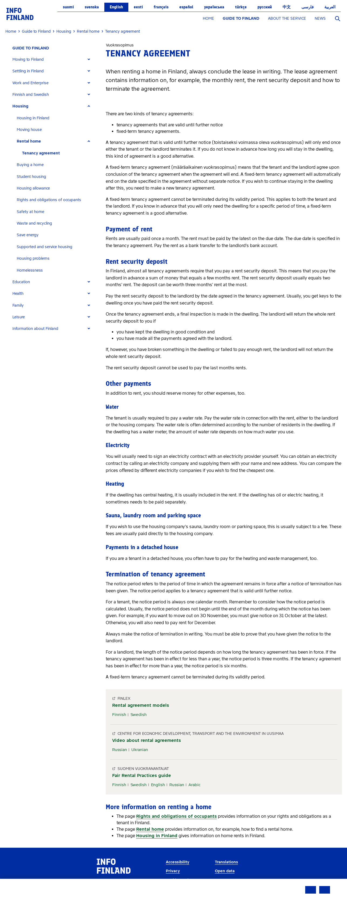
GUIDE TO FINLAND (241, 18)
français (161, 7)
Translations (226, 862)
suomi (68, 7)
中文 (287, 7)
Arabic (194, 784)
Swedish (138, 714)
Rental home (29, 141)
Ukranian (139, 749)
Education (21, 282)
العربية (329, 7)
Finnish (119, 714)
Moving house (29, 129)
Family (18, 305)
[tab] (53, 59)
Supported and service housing (44, 247)
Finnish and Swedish (30, 94)
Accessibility (177, 862)
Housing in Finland (33, 118)
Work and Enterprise (30, 83)
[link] (19, 13)
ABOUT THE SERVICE (287, 18)
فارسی (307, 7)
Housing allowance (33, 188)
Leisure (18, 317)
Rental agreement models (140, 705)
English (116, 7)
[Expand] (89, 59)
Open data (225, 871)
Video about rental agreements (146, 740)
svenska (92, 7)
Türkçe (241, 7)
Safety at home (30, 211)
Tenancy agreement (41, 153)
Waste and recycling (34, 223)
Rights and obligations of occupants (49, 200)
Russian (119, 749)
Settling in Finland (28, 71)
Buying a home (30, 165)
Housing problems (33, 258)
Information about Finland (35, 328)
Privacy (173, 871)
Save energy (28, 235)
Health (17, 293)
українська (214, 7)
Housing (20, 106)
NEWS (320, 18)
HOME (208, 18)
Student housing (31, 176)
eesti (138, 7)
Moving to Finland (28, 59)
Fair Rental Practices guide (141, 775)
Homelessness (30, 270)
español (186, 7)
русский (264, 7)
